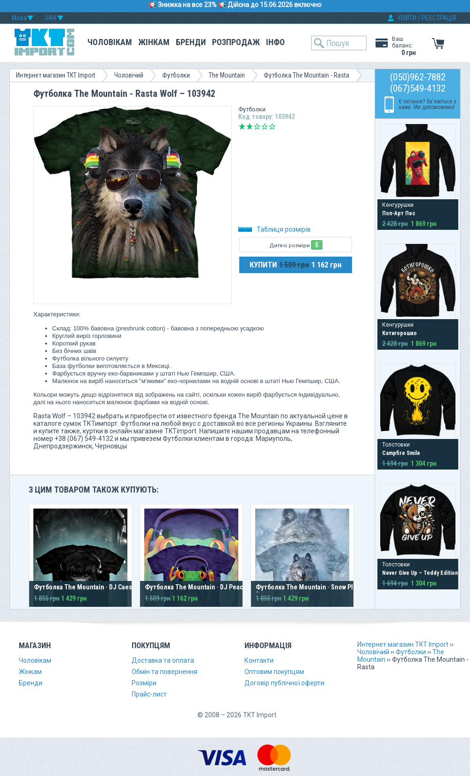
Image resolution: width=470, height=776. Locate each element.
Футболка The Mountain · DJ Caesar (86, 587)
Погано (249, 126)
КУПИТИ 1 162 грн (296, 264)
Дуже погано (242, 126)
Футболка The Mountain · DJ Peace (196, 587)
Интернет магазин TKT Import (55, 75)
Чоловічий (128, 75)
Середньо (257, 126)
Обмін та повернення (164, 671)
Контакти (259, 660)
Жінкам (154, 42)
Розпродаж (236, 42)
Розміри (144, 683)
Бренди (191, 42)
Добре (264, 126)
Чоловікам (109, 42)
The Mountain (227, 75)
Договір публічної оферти (284, 683)
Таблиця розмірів (274, 229)
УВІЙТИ (406, 18)
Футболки (176, 75)
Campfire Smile (401, 453)
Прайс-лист (149, 694)
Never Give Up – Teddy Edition (420, 573)
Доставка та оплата (163, 660)
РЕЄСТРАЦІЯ (439, 18)
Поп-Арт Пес (398, 213)
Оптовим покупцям (274, 671)
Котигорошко (399, 333)
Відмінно (272, 126)
